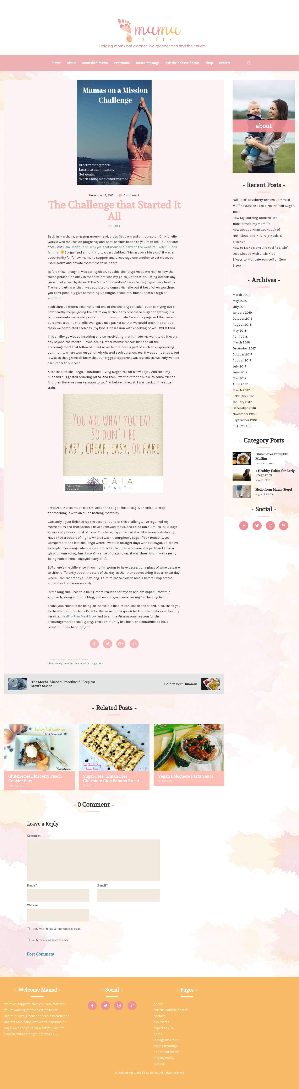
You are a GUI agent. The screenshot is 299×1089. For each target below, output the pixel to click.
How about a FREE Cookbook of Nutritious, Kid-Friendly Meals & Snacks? (258, 236)
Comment (33, 835)
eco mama (122, 63)
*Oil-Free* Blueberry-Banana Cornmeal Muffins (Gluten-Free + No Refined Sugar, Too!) (264, 206)
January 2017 (242, 402)
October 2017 (242, 354)
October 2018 (242, 318)
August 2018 (242, 324)
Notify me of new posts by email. (50, 940)
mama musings (147, 63)
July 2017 (239, 366)
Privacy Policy (164, 1058)
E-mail (102, 885)
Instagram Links (166, 1040)
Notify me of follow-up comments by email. (56, 928)
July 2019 (239, 307)
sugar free (97, 663)
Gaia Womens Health (91, 489)
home (56, 63)
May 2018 (240, 330)
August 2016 (242, 426)
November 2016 (244, 414)
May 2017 (239, 378)
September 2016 (245, 420)
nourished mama (95, 63)
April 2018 (240, 336)
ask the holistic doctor (182, 63)
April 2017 (240, 384)
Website (32, 905)
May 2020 (240, 301)
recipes (159, 1064)
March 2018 (241, 342)
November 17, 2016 (101, 195)
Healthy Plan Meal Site (78, 616)
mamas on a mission (76, 663)
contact (224, 63)
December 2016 (244, 408)
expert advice (164, 1028)
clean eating (55, 663)
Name (32, 885)
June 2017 (240, 372)
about (71, 63)
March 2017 (241, 390)
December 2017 (244, 348)
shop (209, 63)
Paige (116, 226)
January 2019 (242, 312)
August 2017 (242, 360)
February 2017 (243, 396)
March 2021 (241, 295)
